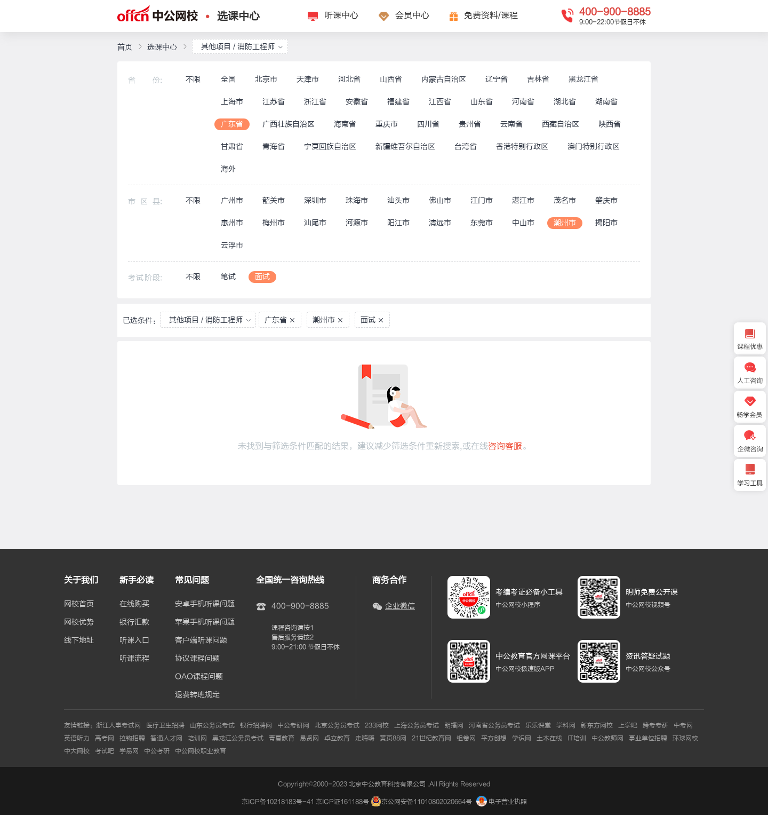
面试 (262, 276)
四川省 (428, 124)
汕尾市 (315, 222)
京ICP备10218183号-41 (278, 801)
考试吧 (104, 751)
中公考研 (157, 751)
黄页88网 (393, 738)
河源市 (357, 222)
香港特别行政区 (522, 146)
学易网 (129, 751)
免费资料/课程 (491, 15)
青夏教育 (281, 738)
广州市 (232, 200)
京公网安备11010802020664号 (426, 801)
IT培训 (576, 738)
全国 (228, 79)
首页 (124, 47)
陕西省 (609, 124)
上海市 (232, 101)
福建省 (398, 101)
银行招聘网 (256, 725)
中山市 (523, 222)
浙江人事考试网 (118, 725)
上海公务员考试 (416, 725)
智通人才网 (166, 738)
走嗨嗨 (364, 738)
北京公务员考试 (337, 725)
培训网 (197, 738)
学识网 (521, 738)
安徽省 (357, 101)
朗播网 (453, 725)
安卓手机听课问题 (205, 604)
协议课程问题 (197, 658)
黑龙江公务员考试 (237, 738)
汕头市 (398, 200)
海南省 (345, 124)
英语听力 (77, 738)
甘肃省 (232, 146)
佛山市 (440, 200)
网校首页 (79, 604)
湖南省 (606, 101)
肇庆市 (606, 200)
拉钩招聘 (132, 738)
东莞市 (481, 222)
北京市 (266, 79)
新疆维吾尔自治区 (405, 146)
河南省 (523, 101)
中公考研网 (293, 725)
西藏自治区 (560, 124)
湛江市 (523, 200)
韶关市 (273, 200)
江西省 (440, 101)
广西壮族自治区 (288, 124)
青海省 (273, 146)
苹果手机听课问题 (205, 622)
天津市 (308, 79)
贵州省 (470, 124)
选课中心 (238, 16)
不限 (193, 79)
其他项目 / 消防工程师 (242, 46)
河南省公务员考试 (494, 725)
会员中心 (412, 15)
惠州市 (232, 222)
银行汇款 (134, 622)
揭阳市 (606, 222)
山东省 (481, 101)
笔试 (228, 276)
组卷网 (466, 738)
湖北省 (565, 101)
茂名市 (565, 200)
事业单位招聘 (648, 738)
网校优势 (79, 622)
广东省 (232, 124)
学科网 (565, 725)
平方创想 (494, 738)
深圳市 (315, 200)
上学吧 (627, 725)
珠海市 (357, 200)
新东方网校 (597, 725)
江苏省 (273, 101)
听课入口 (134, 640)
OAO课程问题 (199, 677)
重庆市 (386, 124)
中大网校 (77, 751)
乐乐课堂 (538, 725)
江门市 (481, 200)
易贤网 (309, 738)
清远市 (440, 222)
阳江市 (398, 222)
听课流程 (134, 658)
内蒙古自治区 (443, 79)
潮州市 (565, 222)
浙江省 (315, 101)
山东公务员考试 (212, 725)
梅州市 (273, 222)
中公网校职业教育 (200, 751)
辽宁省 (496, 79)
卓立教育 (337, 738)
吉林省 (538, 79)
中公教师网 (607, 738)
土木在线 (549, 738)
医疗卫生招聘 (165, 725)
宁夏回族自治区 (330, 146)
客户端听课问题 (201, 640)
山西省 (391, 79)
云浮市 (232, 245)
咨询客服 (505, 446)
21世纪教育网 (431, 738)
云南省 (511, 124)
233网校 (377, 725)
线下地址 (79, 640)
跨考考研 (655, 725)
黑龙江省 (583, 79)
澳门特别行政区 (593, 146)
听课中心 (341, 15)
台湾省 (465, 146)
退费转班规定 (197, 695)
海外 (228, 168)
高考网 (104, 738)
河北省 (349, 79)
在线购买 (134, 604)
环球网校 (685, 738)
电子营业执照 (501, 801)
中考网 (683, 725)
